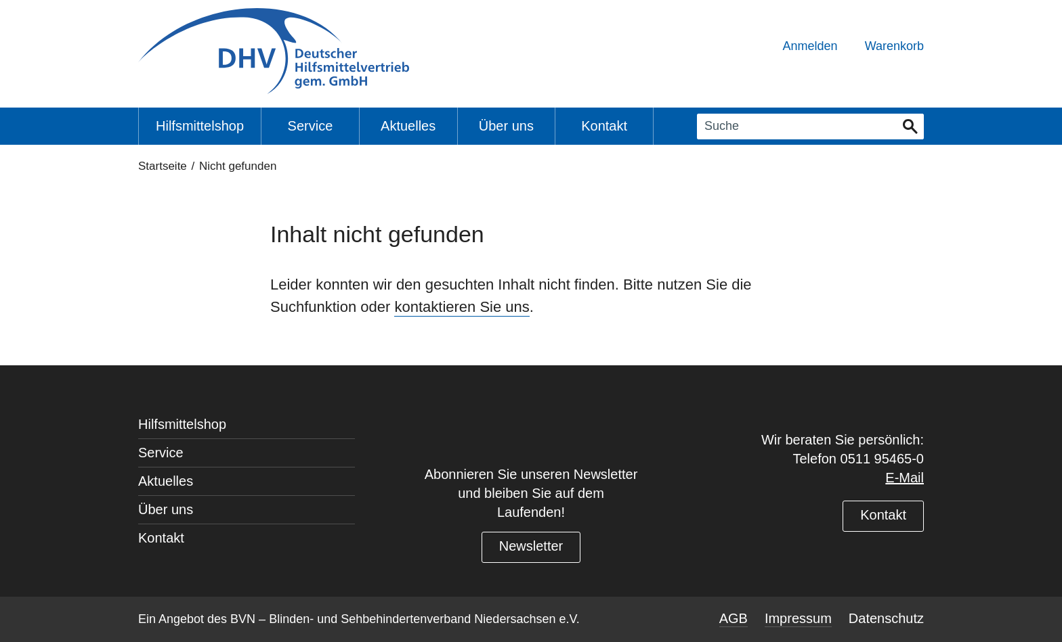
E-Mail (904, 477)
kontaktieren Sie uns (461, 306)
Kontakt (883, 514)
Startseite (162, 166)
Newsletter (531, 545)
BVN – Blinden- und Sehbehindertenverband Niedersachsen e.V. (405, 619)
